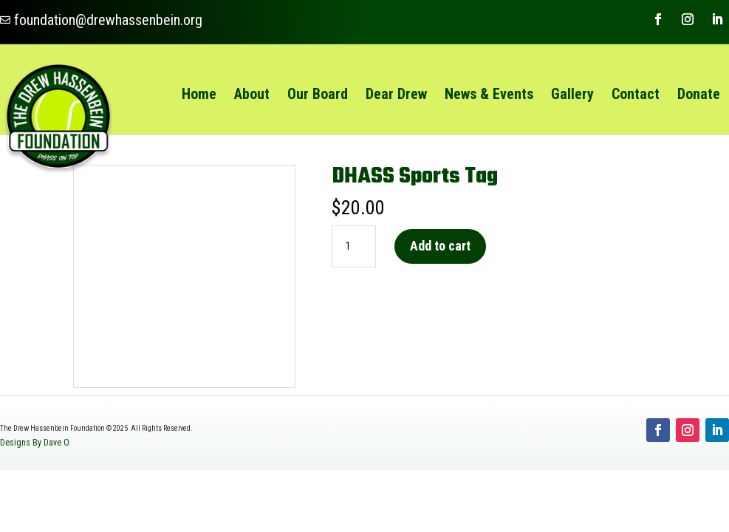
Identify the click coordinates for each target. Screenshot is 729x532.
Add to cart (440, 245)
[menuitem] (199, 94)
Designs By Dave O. (35, 442)
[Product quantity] (354, 246)
